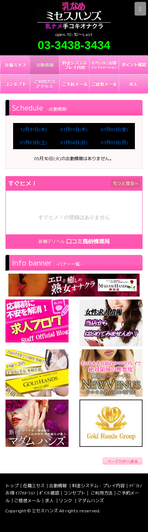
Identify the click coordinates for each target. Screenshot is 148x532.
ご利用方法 (102, 493)
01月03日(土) (33, 142)
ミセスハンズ (45, 511)
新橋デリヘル (52, 241)
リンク (66, 500)
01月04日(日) (74, 142)
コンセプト (74, 493)
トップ (12, 486)
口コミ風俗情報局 (88, 241)
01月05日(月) (114, 142)
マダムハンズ (91, 500)
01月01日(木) (74, 129)
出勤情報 (58, 486)
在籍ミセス (34, 486)
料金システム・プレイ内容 (98, 486)
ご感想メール (27, 500)
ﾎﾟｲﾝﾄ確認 (49, 493)
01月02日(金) (114, 129)
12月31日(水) (33, 129)
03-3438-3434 (74, 45)
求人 (50, 500)
